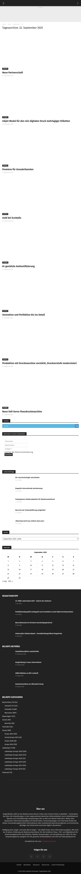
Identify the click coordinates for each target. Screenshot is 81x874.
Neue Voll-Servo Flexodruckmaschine (22, 411)
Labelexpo (8, 748)
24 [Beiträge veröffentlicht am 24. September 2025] (31, 574)
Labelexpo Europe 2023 (15, 755)
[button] (78, 3)
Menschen (10, 713)
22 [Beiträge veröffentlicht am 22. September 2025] (8, 574)
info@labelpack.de (49, 841)
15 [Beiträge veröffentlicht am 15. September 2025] (8, 570)
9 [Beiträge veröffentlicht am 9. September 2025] (19, 565)
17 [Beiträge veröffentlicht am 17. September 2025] (31, 570)
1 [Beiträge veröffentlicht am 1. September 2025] (8, 561)
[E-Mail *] (15, 449)
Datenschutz (45, 865)
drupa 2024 (11, 734)
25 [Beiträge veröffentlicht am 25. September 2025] (42, 574)
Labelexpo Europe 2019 (15, 762)
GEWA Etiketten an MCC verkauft (26, 673)
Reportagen (8, 716)
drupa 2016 (11, 744)
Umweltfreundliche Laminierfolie (27, 651)
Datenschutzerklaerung (24, 452)
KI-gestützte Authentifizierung (18, 266)
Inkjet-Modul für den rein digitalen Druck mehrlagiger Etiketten (36, 121)
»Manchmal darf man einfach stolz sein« (29, 521)
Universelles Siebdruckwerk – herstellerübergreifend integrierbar (38, 634)
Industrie (5, 68)
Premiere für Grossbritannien (17, 169)
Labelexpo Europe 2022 (15, 758)
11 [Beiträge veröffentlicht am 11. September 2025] (42, 565)
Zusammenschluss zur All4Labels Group (29, 684)
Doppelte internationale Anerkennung (28, 488)
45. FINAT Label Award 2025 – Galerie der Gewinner (33, 601)
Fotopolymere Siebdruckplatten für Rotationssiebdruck (35, 499)
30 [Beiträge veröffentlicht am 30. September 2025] (19, 578)
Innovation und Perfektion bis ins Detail (23, 314)
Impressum (36, 865)
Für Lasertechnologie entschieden (27, 477)
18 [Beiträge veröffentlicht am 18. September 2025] (42, 570)
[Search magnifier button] (77, 426)
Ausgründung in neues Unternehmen (28, 662)
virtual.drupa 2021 (13, 737)
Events (6, 720)
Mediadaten (27, 865)
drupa (6, 730)
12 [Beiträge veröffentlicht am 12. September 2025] (53, 565)
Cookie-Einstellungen (57, 865)
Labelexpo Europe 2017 (15, 765)
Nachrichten (9, 702)
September (16, 24)
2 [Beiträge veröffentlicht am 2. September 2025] (19, 561)
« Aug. (4, 581)
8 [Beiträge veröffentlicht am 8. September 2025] (8, 565)
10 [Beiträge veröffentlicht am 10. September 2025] (31, 565)
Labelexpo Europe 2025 (15, 751)
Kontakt (19, 865)
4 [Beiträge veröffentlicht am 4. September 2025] (42, 561)
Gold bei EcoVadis (11, 217)
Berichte (9, 723)
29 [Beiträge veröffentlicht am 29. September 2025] (8, 578)
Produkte (5, 117)
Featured (7, 772)
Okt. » (10, 581)
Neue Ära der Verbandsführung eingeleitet (30, 510)
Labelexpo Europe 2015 (15, 769)
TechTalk (7, 727)
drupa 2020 (10, 741)
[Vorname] (15, 441)
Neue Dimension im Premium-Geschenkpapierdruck (33, 623)
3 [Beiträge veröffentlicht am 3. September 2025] (30, 561)
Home (4, 24)
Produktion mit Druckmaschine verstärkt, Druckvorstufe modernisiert (39, 363)
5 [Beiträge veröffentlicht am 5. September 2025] (52, 561)
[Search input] (39, 426)
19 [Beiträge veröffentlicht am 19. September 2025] (53, 570)
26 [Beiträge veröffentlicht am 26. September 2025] (53, 574)
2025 (9, 24)
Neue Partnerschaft (12, 72)
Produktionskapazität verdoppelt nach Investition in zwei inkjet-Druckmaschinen (44, 612)
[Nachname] (15, 445)
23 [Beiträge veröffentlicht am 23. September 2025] (19, 574)
